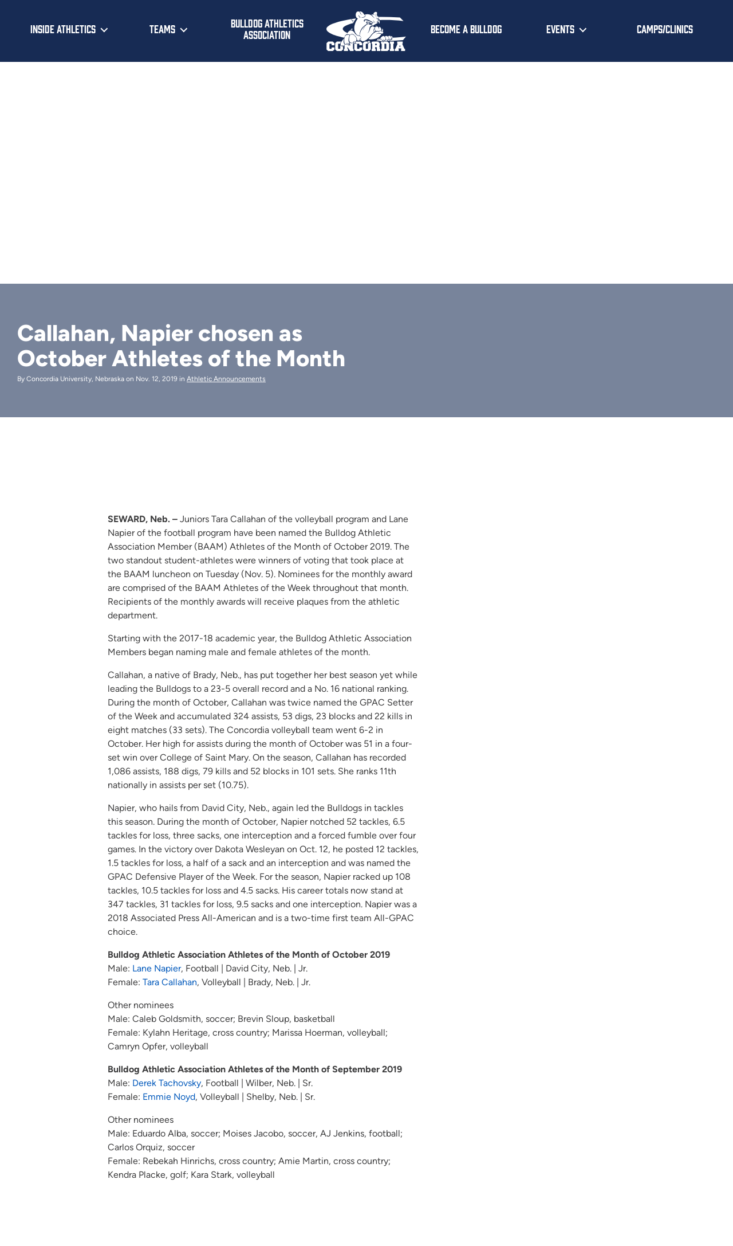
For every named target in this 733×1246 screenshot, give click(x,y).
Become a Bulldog (466, 28)
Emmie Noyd (169, 1096)
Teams (162, 28)
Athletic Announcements (226, 379)
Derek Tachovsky (166, 1082)
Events (560, 28)
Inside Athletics (63, 28)
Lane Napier (156, 968)
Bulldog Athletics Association (267, 29)
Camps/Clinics (665, 28)
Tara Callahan (170, 982)
